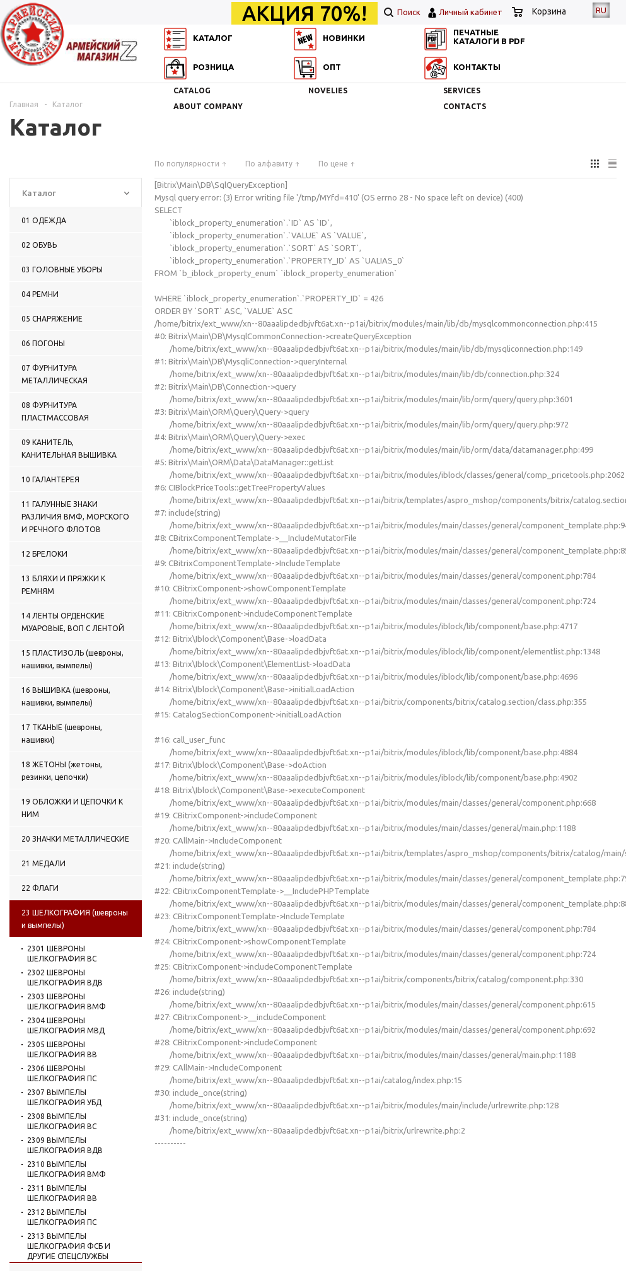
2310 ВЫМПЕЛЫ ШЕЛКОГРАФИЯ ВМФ (66, 1169)
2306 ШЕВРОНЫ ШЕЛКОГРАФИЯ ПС (61, 1073)
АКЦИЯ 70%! (304, 13)
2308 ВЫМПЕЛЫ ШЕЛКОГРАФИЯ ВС (61, 1121)
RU (601, 10)
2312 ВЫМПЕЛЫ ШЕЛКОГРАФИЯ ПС (61, 1217)
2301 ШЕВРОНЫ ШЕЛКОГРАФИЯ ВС (61, 953)
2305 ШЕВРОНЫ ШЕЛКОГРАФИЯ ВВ (62, 1049)
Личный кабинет (470, 12)
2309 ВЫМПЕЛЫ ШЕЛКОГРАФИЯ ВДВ (65, 1145)
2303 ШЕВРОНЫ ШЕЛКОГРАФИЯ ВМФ (66, 1001)
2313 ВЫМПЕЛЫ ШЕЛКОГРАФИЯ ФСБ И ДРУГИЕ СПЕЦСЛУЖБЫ (68, 1246)
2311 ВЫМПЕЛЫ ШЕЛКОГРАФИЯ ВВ (62, 1193)
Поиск (402, 12)
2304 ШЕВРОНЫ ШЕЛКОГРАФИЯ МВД (66, 1025)
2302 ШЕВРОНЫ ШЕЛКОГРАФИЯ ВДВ (65, 977)
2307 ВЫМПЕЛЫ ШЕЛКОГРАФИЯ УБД (64, 1097)
